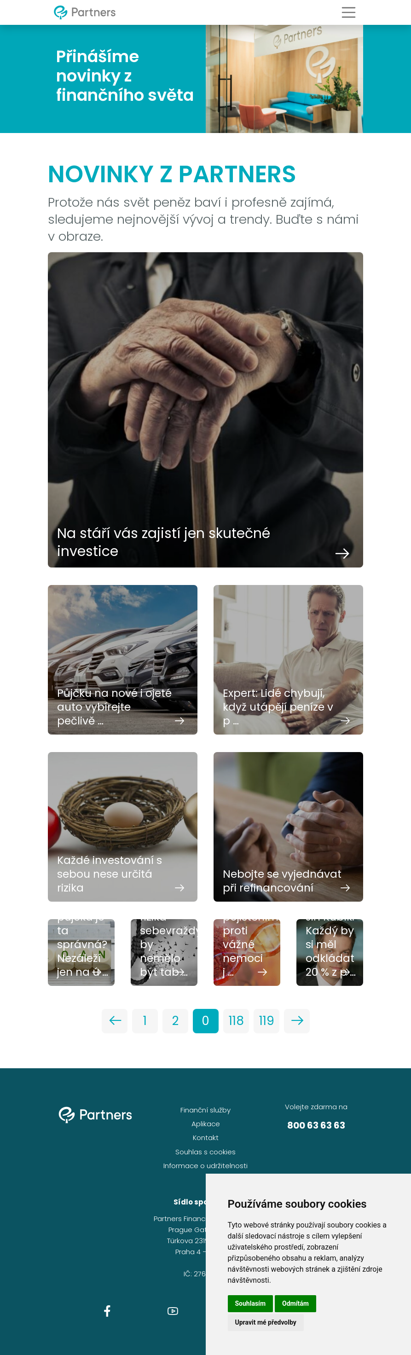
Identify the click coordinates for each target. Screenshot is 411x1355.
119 (266, 1021)
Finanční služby (205, 1110)
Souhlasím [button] (250, 1303)
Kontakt (206, 1137)
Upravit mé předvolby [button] (265, 1322)
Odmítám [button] (295, 1303)
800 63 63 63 (316, 1125)
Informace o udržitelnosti (205, 1165)
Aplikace (205, 1124)
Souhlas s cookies (205, 1152)
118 (236, 1021)
